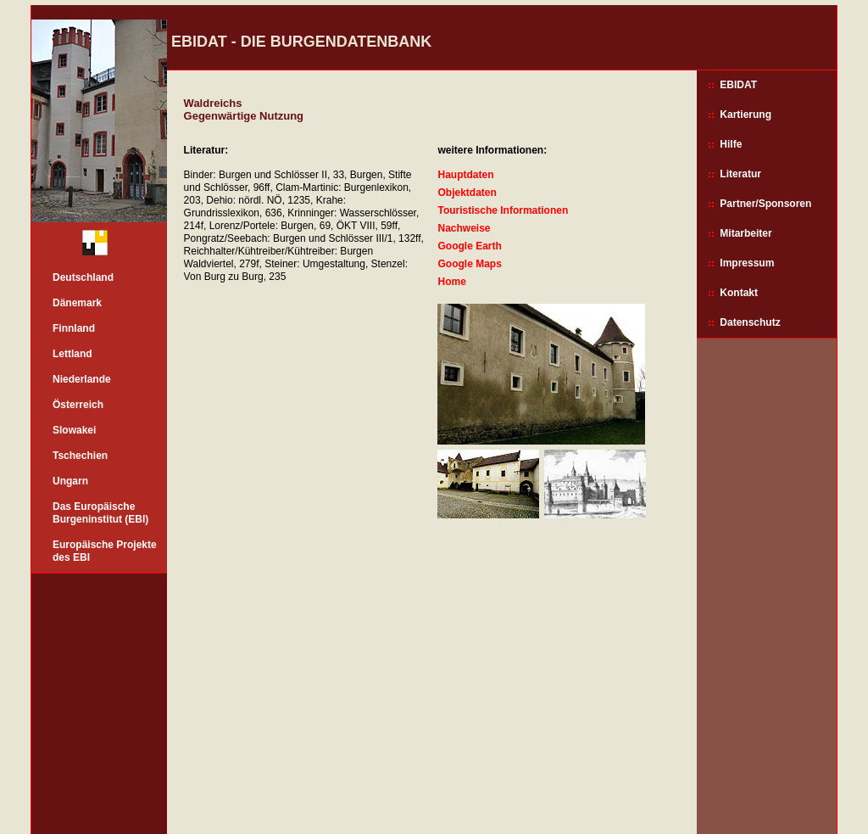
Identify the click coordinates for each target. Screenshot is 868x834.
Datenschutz (750, 322)
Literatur (740, 174)
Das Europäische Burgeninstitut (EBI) (100, 513)
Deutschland (83, 277)
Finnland (74, 328)
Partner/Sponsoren (765, 204)
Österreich (78, 405)
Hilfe (731, 144)
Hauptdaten (465, 175)
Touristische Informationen (502, 210)
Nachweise (463, 228)
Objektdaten (466, 193)
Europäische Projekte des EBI (105, 551)
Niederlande (82, 379)
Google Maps (469, 264)
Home (451, 282)
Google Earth (469, 246)
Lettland (72, 354)
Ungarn (70, 481)
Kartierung (745, 114)
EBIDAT (738, 85)
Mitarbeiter (745, 233)
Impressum (747, 263)
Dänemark (77, 303)
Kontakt (739, 293)
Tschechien (80, 456)
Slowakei (74, 430)
